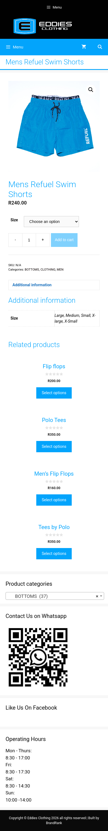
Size (14, 220)
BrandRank (54, 823)
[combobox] (55, 596)
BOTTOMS (32, 269)
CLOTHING (47, 269)
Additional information (32, 285)
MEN (60, 269)
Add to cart (64, 240)
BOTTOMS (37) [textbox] (53, 596)
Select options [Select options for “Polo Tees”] (54, 446)
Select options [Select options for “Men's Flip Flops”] (54, 500)
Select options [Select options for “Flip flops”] (54, 393)
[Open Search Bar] (100, 47)
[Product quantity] (29, 240)
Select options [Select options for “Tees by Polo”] (54, 553)
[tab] (54, 285)
